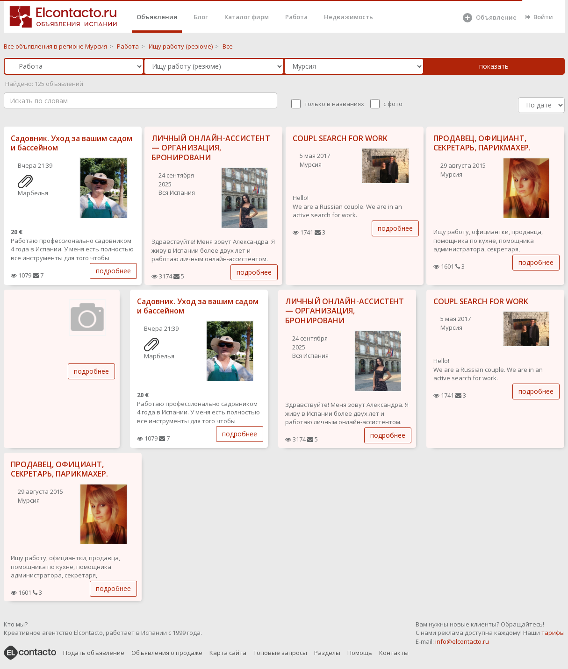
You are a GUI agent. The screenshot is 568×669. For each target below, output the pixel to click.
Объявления (157, 17)
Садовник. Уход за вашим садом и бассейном (71, 143)
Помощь (359, 652)
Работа (296, 17)
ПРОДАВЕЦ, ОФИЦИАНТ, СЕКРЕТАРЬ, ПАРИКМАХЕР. (482, 143)
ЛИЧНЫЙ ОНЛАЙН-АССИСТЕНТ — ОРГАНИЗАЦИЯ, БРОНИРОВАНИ (210, 148)
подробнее (113, 270)
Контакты (394, 652)
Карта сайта (227, 652)
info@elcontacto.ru (462, 641)
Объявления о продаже (166, 652)
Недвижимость (348, 17)
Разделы (327, 652)
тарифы (553, 632)
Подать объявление (93, 652)
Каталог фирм (246, 17)
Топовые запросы (280, 652)
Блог (201, 17)
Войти (539, 17)
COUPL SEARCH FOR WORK (340, 138)
